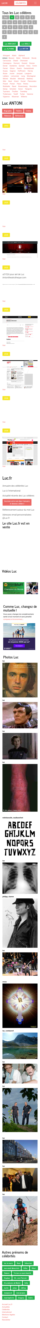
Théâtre (19, 110)
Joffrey (23, 1287)
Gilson (12, 68)
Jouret (12, 73)
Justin (6, 1287)
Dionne (31, 63)
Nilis (4, 81)
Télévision (7, 115)
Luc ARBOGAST (10, 43)
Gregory (21, 1297)
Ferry (28, 66)
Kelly (26, 1283)
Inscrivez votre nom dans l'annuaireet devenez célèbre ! (17, 502)
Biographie (8, 110)
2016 (6, 309)
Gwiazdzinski (29, 68)
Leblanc (6, 76)
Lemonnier (15, 76)
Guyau (5, 71)
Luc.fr (4, 3)
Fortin (35, 66)
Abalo (14, 56)
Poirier (12, 84)
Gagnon (13, 71)
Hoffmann (21, 71)
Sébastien (28, 1263)
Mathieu (30, 79)
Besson (11, 58)
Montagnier (31, 76)
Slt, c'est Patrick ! (20, 1278)
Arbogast (6, 56)
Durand (24, 63)
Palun (19, 84)
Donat (5, 66)
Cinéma (28, 110)
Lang (23, 76)
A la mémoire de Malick (12, 1283)
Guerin (19, 68)
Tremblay (23, 91)
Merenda (21, 79)
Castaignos (7, 63)
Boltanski (26, 58)
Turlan (22, 94)
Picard (5, 84)
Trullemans (7, 94)
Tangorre (28, 89)
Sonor (20, 89)
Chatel (15, 61)
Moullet (13, 79)
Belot (18, 58)
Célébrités (21, 3)
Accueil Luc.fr (7, 1304)
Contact (5, 1317)
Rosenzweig (22, 86)
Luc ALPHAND (9, 48)
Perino (25, 84)
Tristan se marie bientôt (22, 1273)
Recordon (33, 86)
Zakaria (6, 1273)
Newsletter (6, 1320)
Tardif (16, 94)
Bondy (34, 58)
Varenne (30, 94)
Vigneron (6, 97)
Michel (5, 79)
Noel (10, 81)
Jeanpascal (8, 1292)
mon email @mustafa (11, 1268)
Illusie (5, 73)
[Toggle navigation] (35, 3)
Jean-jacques (20, 1292)
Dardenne (13, 66)
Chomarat (23, 61)
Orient (16, 81)
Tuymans (6, 91)
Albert (34, 1268)
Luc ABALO (26, 43)
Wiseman (15, 97)
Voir (3, 150)
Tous (5, 17)
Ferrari (5, 68)
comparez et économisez (12, 619)
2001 (6, 125)
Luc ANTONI (23, 48)
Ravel (14, 86)
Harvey (30, 71)
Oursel (23, 81)
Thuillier (15, 91)
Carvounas (7, 61)
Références (19, 115)
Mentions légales (8, 1315)
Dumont (16, 63)
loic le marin (8, 1263)
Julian (15, 1287)
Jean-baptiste (9, 1297)
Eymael (21, 66)
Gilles (25, 1268)
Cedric (30, 1297)
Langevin (28, 73)
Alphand (22, 56)
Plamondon (32, 81)
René (18, 1263)
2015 (6, 158)
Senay (5, 89)
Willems (24, 97)
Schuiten (13, 89)
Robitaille (6, 86)
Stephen (7, 1278)
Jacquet (19, 73)
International (7, 1312)
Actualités (6, 1307)
